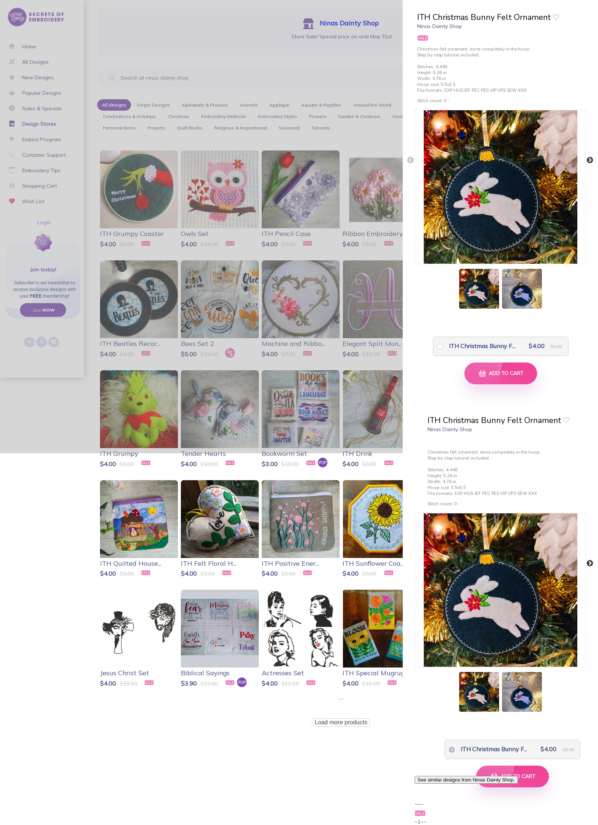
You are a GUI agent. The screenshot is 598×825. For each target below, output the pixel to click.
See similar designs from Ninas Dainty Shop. (466, 780)
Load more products (341, 722)
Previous (410, 160)
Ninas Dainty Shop (439, 26)
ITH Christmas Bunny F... (477, 346)
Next (590, 160)
